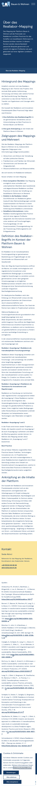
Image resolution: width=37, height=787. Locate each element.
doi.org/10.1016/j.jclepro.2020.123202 (16, 671)
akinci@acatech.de (9, 568)
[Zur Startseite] (15, 4)
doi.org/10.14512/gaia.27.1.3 (12, 712)
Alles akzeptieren (12, 782)
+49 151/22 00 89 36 (9, 565)
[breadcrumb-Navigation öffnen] (3, 71)
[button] (33, 4)
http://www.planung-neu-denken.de (16, 746)
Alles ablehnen (11, 777)
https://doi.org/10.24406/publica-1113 (16, 599)
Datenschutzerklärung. (22, 768)
